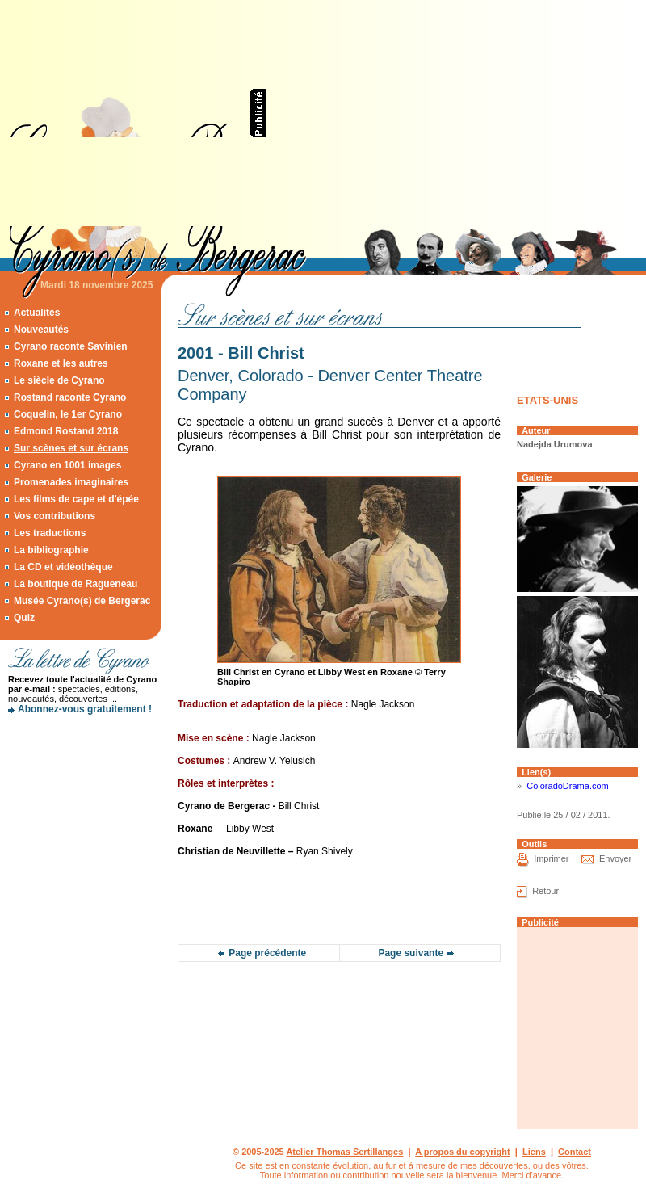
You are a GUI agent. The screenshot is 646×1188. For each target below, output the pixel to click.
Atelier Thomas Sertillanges (344, 1152)
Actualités (37, 312)
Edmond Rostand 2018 (66, 431)
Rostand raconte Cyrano (70, 397)
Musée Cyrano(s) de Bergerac (82, 601)
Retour (545, 891)
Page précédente (267, 953)
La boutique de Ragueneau (75, 584)
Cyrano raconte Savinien (71, 346)
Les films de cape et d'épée (76, 499)
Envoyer (615, 858)
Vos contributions (54, 516)
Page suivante (410, 953)
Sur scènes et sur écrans (71, 448)
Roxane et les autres (61, 363)
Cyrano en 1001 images (67, 465)
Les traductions (50, 533)
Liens (534, 1152)
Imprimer (551, 858)
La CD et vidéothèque (63, 567)
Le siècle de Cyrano (59, 380)
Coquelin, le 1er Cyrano (68, 414)
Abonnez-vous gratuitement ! (85, 709)
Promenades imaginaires (71, 482)
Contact (574, 1152)
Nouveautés (41, 329)
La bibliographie (51, 550)
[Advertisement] (419, 113)
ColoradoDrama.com (567, 786)
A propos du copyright (462, 1152)
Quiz (24, 617)
